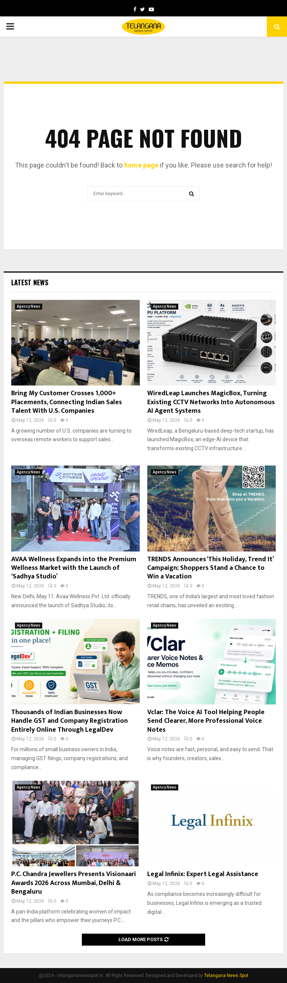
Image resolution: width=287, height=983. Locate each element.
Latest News (29, 282)
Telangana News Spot (226, 975)
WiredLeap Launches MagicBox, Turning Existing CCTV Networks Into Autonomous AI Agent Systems (211, 402)
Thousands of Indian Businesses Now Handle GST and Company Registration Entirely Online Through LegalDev (69, 721)
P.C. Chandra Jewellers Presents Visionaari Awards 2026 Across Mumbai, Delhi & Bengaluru (73, 883)
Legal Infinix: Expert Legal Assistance (202, 874)
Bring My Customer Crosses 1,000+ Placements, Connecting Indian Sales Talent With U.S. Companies (66, 402)
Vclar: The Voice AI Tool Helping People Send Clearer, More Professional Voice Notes (206, 721)
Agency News (28, 306)
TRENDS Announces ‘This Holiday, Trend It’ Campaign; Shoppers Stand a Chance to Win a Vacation (210, 568)
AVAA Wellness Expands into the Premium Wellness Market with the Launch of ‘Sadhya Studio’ (73, 568)
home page (141, 165)
